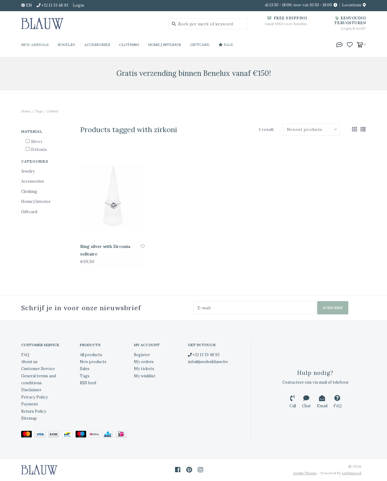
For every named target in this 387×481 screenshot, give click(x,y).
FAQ (25, 354)
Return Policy (33, 411)
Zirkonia (39, 149)
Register (142, 354)
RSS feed (88, 382)
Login (78, 5)
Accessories (97, 44)
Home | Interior (164, 44)
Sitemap (29, 418)
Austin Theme (305, 473)
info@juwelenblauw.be (208, 361)
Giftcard (200, 44)
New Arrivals (35, 44)
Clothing (129, 44)
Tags (39, 111)
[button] (339, 44)
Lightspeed (351, 473)
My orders (144, 361)
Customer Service (38, 368)
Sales (84, 368)
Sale (226, 44)
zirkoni (52, 111)
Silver (37, 141)
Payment (29, 404)
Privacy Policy (34, 397)
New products (93, 361)
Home (26, 111)
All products (91, 354)
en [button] (26, 5)
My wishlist (144, 376)
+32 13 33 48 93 (204, 354)
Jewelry (66, 44)
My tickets (144, 368)
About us (29, 361)
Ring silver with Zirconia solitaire (105, 250)
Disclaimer (31, 389)
